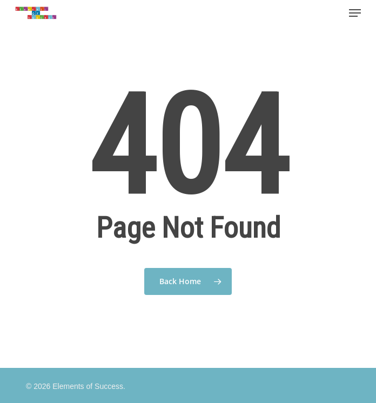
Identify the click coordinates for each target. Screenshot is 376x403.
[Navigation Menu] (355, 13)
